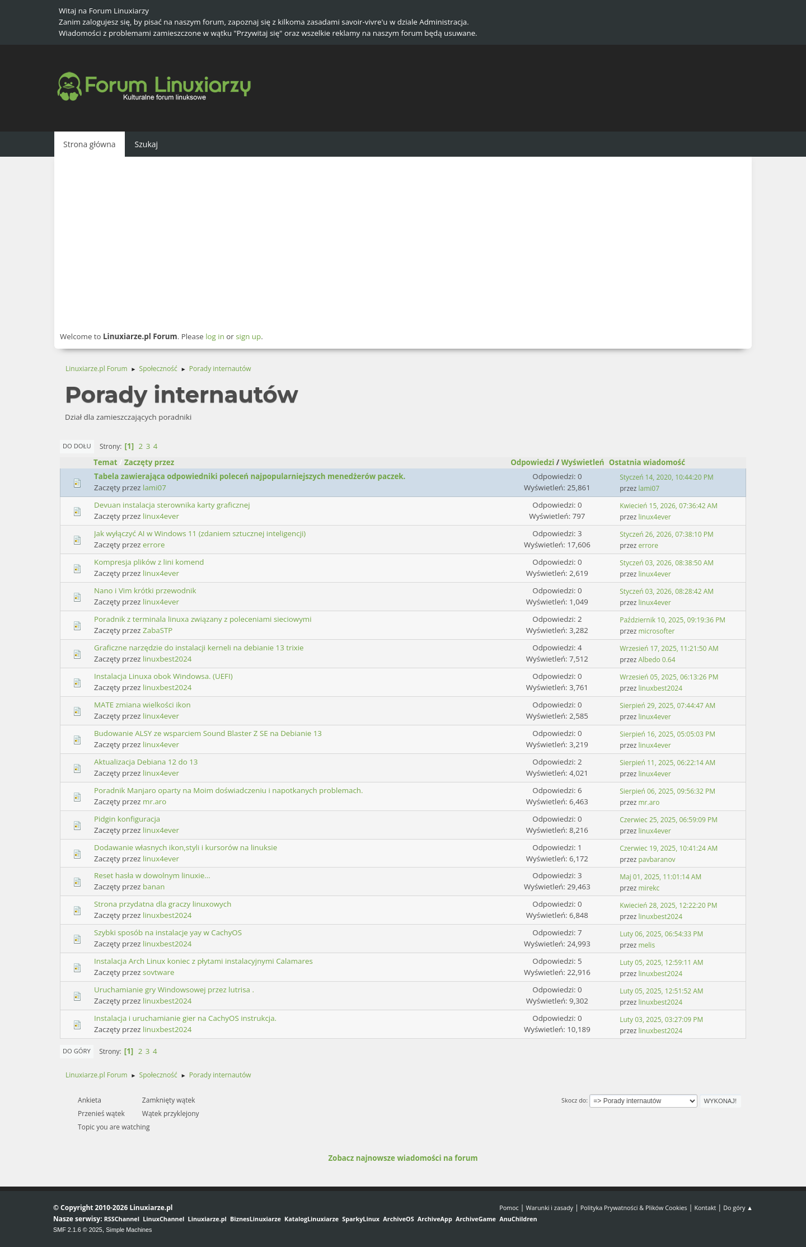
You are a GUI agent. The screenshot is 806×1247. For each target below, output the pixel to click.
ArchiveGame (476, 1219)
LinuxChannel (163, 1219)
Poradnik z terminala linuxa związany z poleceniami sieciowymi (203, 619)
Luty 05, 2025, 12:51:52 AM (661, 991)
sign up (248, 336)
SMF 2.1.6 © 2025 (77, 1229)
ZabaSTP (157, 630)
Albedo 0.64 (657, 659)
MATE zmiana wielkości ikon (142, 705)
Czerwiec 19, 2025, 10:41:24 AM (669, 848)
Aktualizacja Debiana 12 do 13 (146, 762)
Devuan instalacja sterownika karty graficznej (172, 505)
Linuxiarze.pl (207, 1219)
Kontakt (705, 1207)
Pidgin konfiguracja (127, 819)
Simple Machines (129, 1229)
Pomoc (509, 1207)
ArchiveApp (435, 1219)
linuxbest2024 (167, 659)
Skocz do (573, 1100)
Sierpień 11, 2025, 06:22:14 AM (667, 762)
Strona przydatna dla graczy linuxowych (162, 904)
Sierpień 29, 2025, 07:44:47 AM (667, 705)
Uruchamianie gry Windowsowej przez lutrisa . (174, 990)
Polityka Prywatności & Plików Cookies (633, 1207)
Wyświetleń (582, 462)
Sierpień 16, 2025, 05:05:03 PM (667, 734)
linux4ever (161, 516)
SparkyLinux (360, 1219)
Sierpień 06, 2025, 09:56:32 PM (667, 791)
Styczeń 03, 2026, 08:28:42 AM (667, 591)
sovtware (158, 972)
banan (154, 887)
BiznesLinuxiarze (255, 1219)
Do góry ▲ (738, 1207)
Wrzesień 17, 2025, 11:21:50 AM (669, 648)
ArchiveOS (398, 1219)
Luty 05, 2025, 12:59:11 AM (661, 962)
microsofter (657, 631)
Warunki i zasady (549, 1207)
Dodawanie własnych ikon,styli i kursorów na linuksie (185, 847)
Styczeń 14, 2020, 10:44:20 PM (666, 477)
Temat (105, 462)
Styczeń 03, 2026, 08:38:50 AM (667, 563)
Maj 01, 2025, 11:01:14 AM (660, 877)
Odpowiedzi (532, 462)
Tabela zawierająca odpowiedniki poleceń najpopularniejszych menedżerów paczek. (249, 476)
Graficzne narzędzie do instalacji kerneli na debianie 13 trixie (199, 648)
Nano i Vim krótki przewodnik (145, 590)
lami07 (154, 487)
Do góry (77, 1051)
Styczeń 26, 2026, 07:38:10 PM (666, 534)
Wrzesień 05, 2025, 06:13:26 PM (669, 677)
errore (154, 545)
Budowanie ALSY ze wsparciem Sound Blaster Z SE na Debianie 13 (208, 733)
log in (214, 336)
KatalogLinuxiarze (311, 1219)
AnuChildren (518, 1219)
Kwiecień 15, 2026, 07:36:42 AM (669, 505)
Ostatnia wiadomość (652, 462)
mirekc (649, 888)
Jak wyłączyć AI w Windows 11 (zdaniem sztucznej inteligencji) (200, 533)
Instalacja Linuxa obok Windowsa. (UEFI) (163, 676)
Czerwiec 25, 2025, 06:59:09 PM (669, 819)
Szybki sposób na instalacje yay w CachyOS (168, 932)
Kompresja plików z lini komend (149, 562)
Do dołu (77, 446)
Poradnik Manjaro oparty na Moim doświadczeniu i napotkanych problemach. (228, 790)
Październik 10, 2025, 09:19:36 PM (672, 620)
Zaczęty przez (149, 462)
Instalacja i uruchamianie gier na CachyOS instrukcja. (185, 1018)
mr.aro (154, 801)
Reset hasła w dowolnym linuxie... (152, 875)
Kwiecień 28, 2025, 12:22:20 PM (668, 905)
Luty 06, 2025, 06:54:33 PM (661, 934)
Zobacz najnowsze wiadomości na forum (402, 1158)
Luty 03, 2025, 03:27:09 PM (661, 1019)
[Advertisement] (403, 243)
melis (647, 945)
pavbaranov (657, 859)
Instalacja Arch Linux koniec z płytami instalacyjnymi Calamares (203, 961)
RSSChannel (121, 1219)
